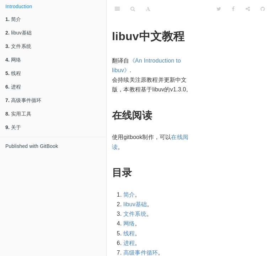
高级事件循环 (23, 100)
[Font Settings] (148, 9)
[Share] (247, 9)
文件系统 (18, 46)
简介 (13, 19)
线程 (13, 73)
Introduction (18, 6)
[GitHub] (262, 9)
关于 (13, 127)
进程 (13, 87)
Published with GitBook (31, 146)
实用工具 (18, 114)
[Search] (132, 9)
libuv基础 (18, 33)
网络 (13, 60)
